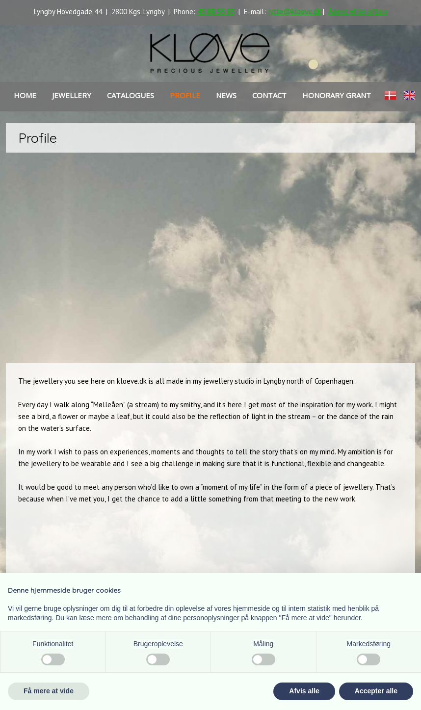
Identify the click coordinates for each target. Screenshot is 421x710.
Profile (185, 95)
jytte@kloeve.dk (294, 11)
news (226, 95)
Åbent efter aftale (358, 11)
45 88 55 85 (216, 11)
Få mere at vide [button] (49, 691)
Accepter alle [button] (376, 691)
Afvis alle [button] (304, 691)
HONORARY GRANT (336, 95)
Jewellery (71, 95)
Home (25, 95)
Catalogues (130, 95)
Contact (269, 95)
